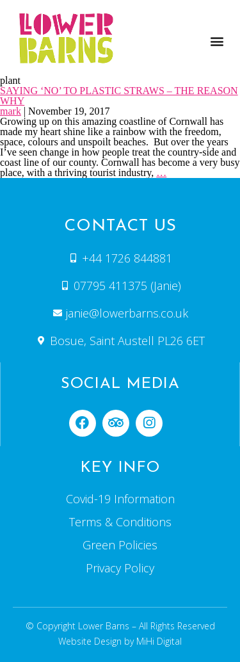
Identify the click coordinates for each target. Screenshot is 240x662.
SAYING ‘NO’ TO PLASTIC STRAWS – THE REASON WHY (119, 95)
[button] (216, 40)
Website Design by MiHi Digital (120, 641)
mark (10, 111)
